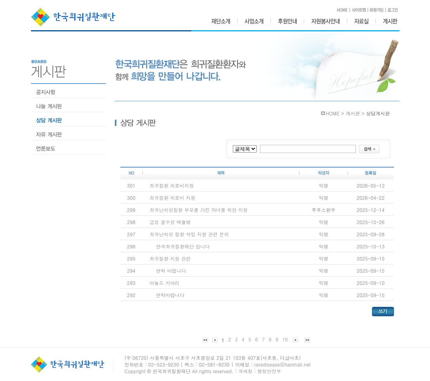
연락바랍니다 (170, 295)
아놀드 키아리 (165, 282)
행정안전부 (269, 371)
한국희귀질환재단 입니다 (183, 246)
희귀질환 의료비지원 (172, 185)
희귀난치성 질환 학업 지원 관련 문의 (189, 234)
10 (285, 339)
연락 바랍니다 (171, 270)
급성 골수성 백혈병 (170, 222)
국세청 (245, 371)
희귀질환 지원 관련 (170, 258)
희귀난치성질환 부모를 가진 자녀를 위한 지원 (199, 209)
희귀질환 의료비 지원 (173, 197)
